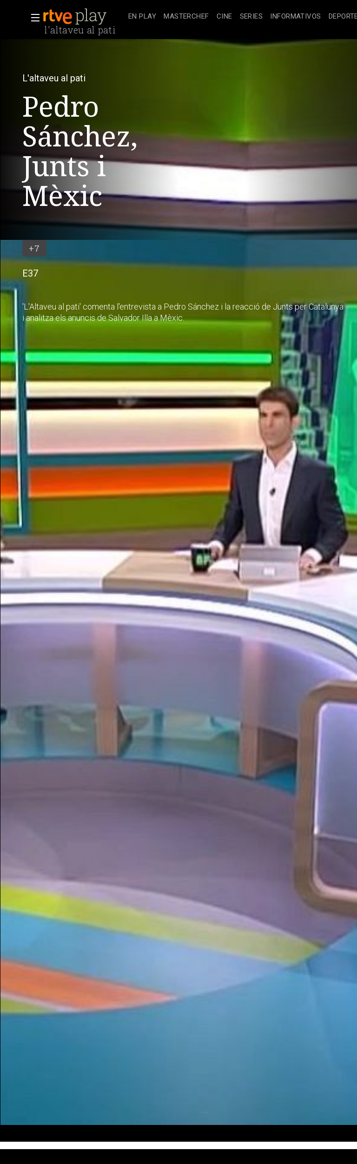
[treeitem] (142, 17)
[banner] (84, 16)
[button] (32, 17)
